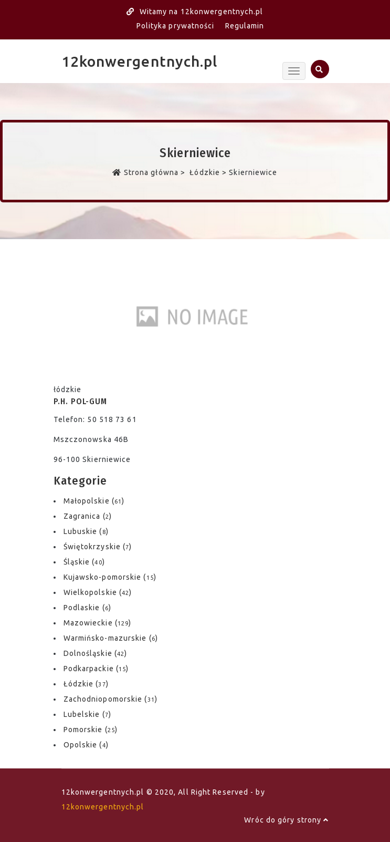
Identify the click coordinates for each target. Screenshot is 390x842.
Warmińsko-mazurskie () (111, 638)
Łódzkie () (86, 684)
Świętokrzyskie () (98, 546)
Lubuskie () (86, 531)
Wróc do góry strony (286, 820)
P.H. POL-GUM (80, 401)
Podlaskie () (87, 607)
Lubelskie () (87, 714)
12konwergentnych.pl (139, 61)
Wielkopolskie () (98, 592)
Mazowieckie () (98, 623)
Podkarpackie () (96, 668)
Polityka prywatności (175, 26)
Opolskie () (86, 745)
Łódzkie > (208, 172)
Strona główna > (149, 172)
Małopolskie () (94, 501)
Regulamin (245, 26)
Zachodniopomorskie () (110, 699)
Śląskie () (84, 562)
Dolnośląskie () (96, 653)
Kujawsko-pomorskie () (110, 577)
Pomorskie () (91, 729)
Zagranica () (88, 516)
